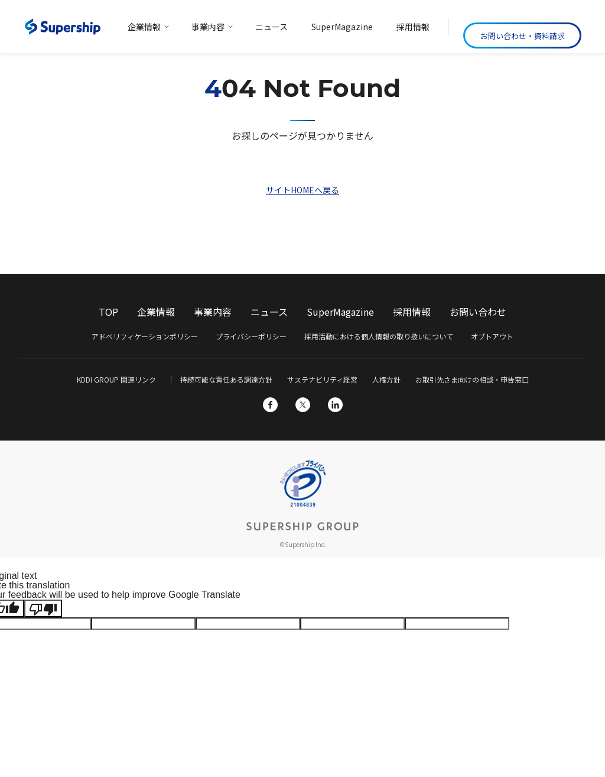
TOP (108, 312)
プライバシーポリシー (251, 336)
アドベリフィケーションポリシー (145, 336)
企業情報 (156, 312)
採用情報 (412, 312)
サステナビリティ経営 (322, 379)
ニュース (269, 312)
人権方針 (386, 379)
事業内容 (213, 312)
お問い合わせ (478, 312)
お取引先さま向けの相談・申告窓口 (472, 379)
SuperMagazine (340, 312)
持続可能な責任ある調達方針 (226, 379)
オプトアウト (492, 336)
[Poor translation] (43, 608)
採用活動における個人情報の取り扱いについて (378, 336)
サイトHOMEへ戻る (302, 190)
